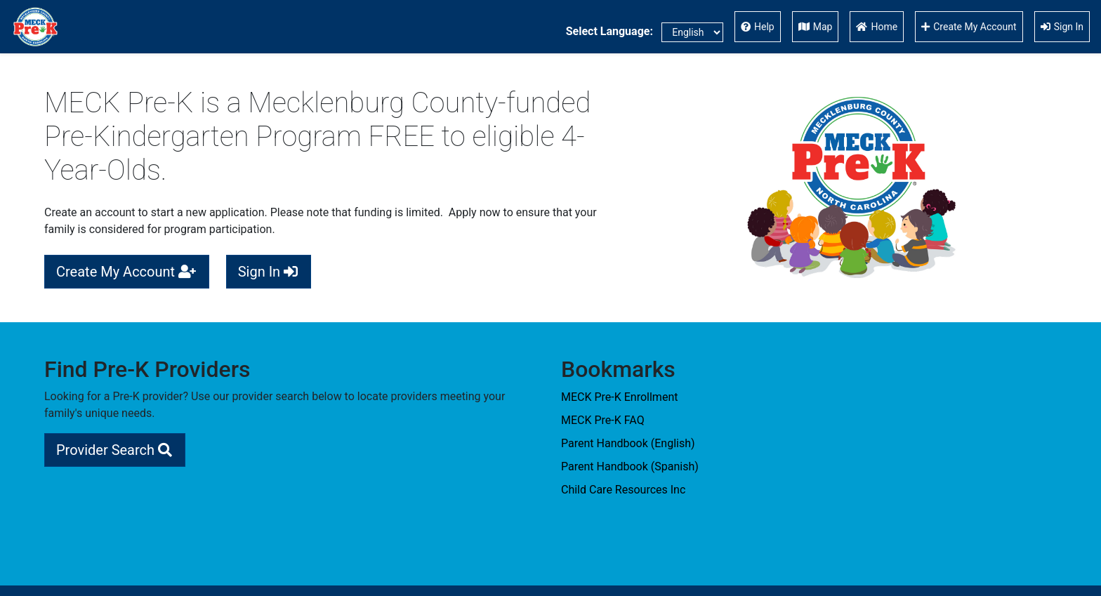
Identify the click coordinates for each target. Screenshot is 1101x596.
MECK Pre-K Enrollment (619, 397)
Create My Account (968, 26)
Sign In (1062, 26)
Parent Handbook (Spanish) (630, 466)
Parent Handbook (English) (628, 443)
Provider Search (114, 450)
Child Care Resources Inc (623, 489)
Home (876, 26)
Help (757, 26)
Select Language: (644, 32)
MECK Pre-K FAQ (603, 420)
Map (815, 26)
